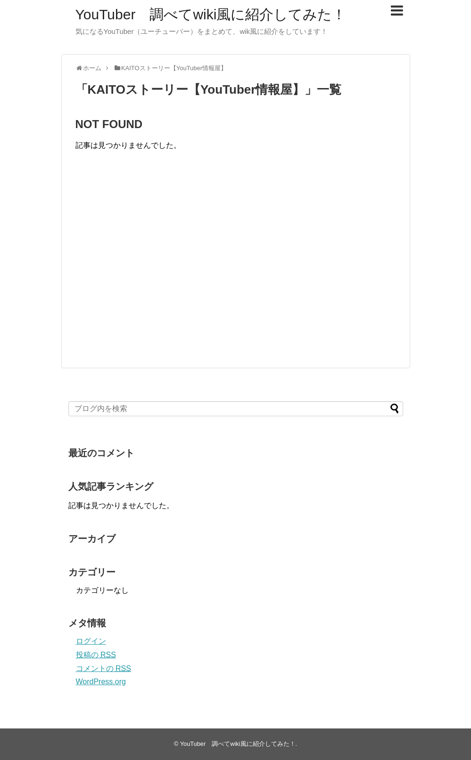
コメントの (103, 668)
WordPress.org (101, 682)
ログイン (91, 641)
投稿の (96, 655)
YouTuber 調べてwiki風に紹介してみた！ (211, 14)
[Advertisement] (154, 269)
